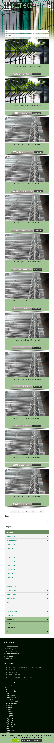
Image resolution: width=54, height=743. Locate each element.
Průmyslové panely (28, 541)
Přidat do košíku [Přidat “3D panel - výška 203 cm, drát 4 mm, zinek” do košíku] (37, 386)
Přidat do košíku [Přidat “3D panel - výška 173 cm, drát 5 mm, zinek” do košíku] (38, 191)
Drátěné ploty (27, 532)
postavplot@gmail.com (12, 653)
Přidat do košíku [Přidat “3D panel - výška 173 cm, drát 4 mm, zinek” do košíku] (36, 425)
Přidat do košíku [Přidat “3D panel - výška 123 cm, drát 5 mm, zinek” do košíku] (37, 269)
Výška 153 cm (11, 553)
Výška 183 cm (11, 582)
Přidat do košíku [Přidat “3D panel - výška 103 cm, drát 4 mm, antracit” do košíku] (36, 74)
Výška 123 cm (11, 549)
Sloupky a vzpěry (28, 594)
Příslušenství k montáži (13, 607)
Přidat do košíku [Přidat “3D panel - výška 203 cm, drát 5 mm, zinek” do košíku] (38, 152)
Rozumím (16, 740)
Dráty (8, 602)
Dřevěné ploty (27, 619)
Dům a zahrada (27, 632)
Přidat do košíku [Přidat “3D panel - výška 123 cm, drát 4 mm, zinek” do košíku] (36, 504)
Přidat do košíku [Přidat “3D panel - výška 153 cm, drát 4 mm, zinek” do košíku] (36, 465)
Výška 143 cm (11, 573)
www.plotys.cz (10, 656)
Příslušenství (11, 565)
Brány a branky (28, 599)
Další (41, 511)
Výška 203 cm (11, 561)
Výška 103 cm (11, 544)
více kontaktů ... (10, 658)
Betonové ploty (10, 623)
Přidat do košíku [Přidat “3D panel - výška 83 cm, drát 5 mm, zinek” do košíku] (36, 347)
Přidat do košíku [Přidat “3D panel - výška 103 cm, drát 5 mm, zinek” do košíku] (36, 308)
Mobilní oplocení (10, 627)
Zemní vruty (10, 615)
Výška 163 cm (11, 578)
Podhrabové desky (28, 611)
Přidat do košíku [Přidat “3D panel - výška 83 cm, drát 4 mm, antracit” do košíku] (36, 113)
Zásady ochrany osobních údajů (31, 740)
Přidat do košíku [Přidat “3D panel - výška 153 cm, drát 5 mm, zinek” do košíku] (38, 230)
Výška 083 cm (11, 569)
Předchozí (14, 511)
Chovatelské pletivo (12, 586)
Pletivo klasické (28, 536)
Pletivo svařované (28, 590)
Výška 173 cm (11, 557)
